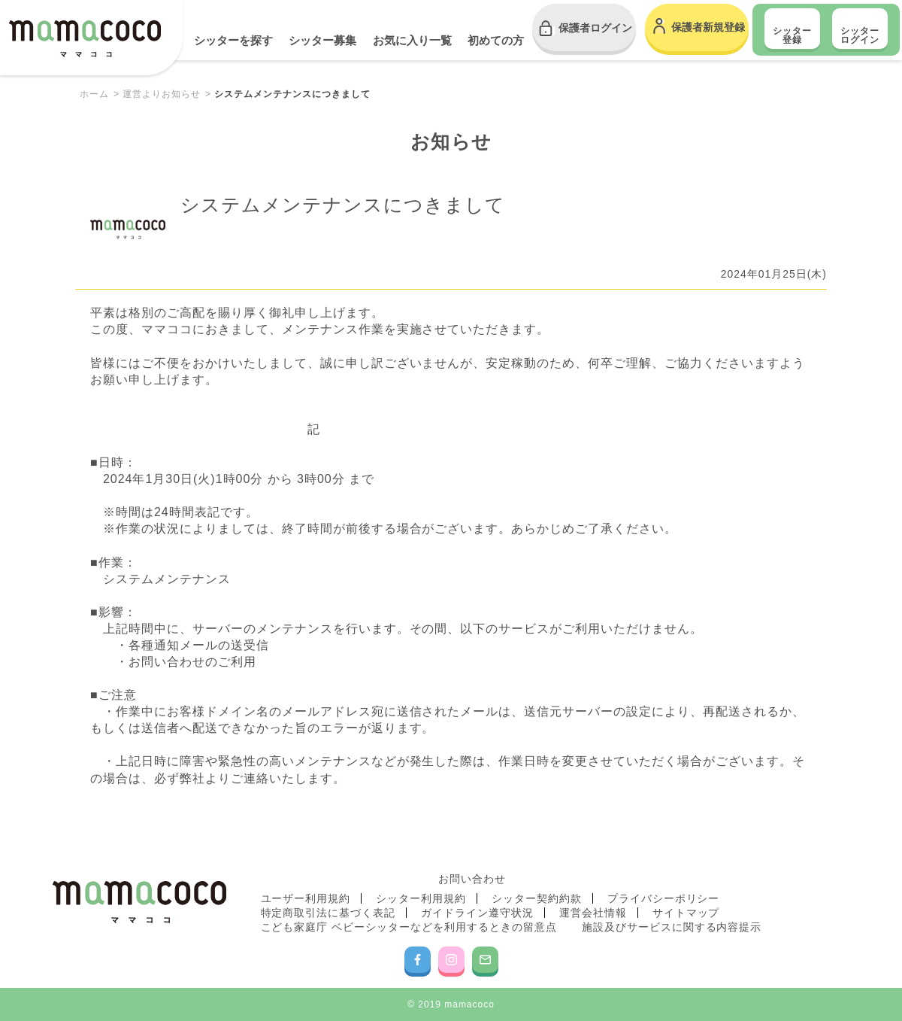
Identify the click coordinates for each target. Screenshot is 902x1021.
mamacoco (85, 39)
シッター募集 (322, 40)
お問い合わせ (472, 879)
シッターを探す (233, 40)
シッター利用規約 (421, 898)
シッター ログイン (859, 35)
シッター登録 (792, 35)
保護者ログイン (595, 28)
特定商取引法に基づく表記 (328, 912)
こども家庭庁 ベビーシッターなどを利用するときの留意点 (409, 927)
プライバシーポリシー (663, 898)
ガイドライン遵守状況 (477, 912)
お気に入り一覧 (412, 40)
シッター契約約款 (537, 898)
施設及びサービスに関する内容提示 (672, 927)
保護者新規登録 (708, 27)
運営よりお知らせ (162, 94)
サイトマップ (686, 912)
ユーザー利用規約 (306, 898)
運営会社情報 (593, 912)
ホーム (94, 94)
